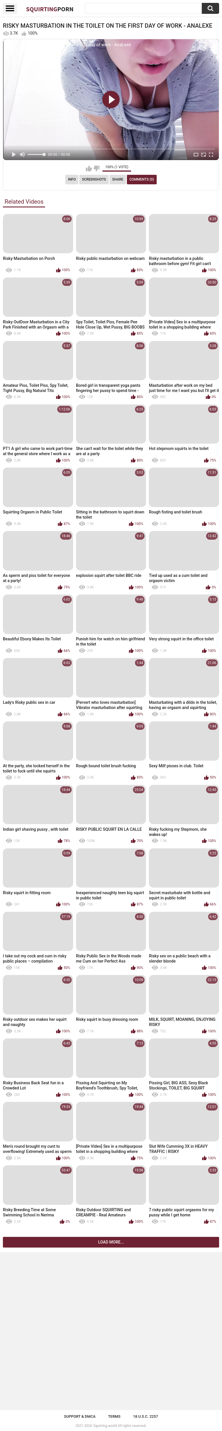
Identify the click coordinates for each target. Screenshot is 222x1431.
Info (72, 179)
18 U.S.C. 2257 (145, 1416)
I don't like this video (96, 168)
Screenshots (94, 179)
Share (117, 179)
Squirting (49, 9)
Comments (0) (142, 179)
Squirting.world (105, 1426)
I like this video (89, 168)
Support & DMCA (79, 1416)
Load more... (111, 1242)
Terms (114, 1416)
